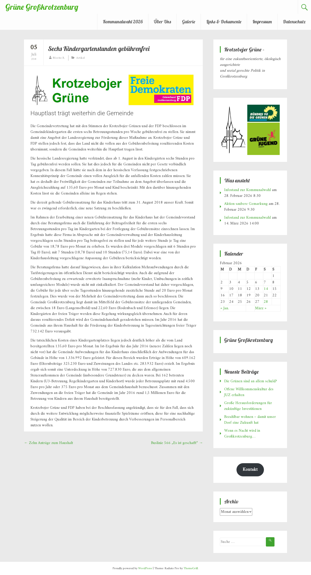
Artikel (80, 58)
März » (260, 308)
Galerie (188, 21)
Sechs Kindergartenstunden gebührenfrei (98, 48)
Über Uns (162, 21)
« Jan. (225, 308)
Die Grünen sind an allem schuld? (250, 381)
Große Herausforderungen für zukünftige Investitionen (248, 406)
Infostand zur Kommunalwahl (247, 190)
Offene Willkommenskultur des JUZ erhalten (248, 392)
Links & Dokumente (223, 21)
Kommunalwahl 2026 (123, 21)
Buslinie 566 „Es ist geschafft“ (177, 443)
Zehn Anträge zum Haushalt (48, 443)
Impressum (262, 21)
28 (266, 302)
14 (266, 289)
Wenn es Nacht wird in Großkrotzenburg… (242, 433)
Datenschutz (294, 21)
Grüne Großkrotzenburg (41, 7)
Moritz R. (59, 58)
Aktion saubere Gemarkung (246, 204)
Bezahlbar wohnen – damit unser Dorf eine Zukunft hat (250, 420)
